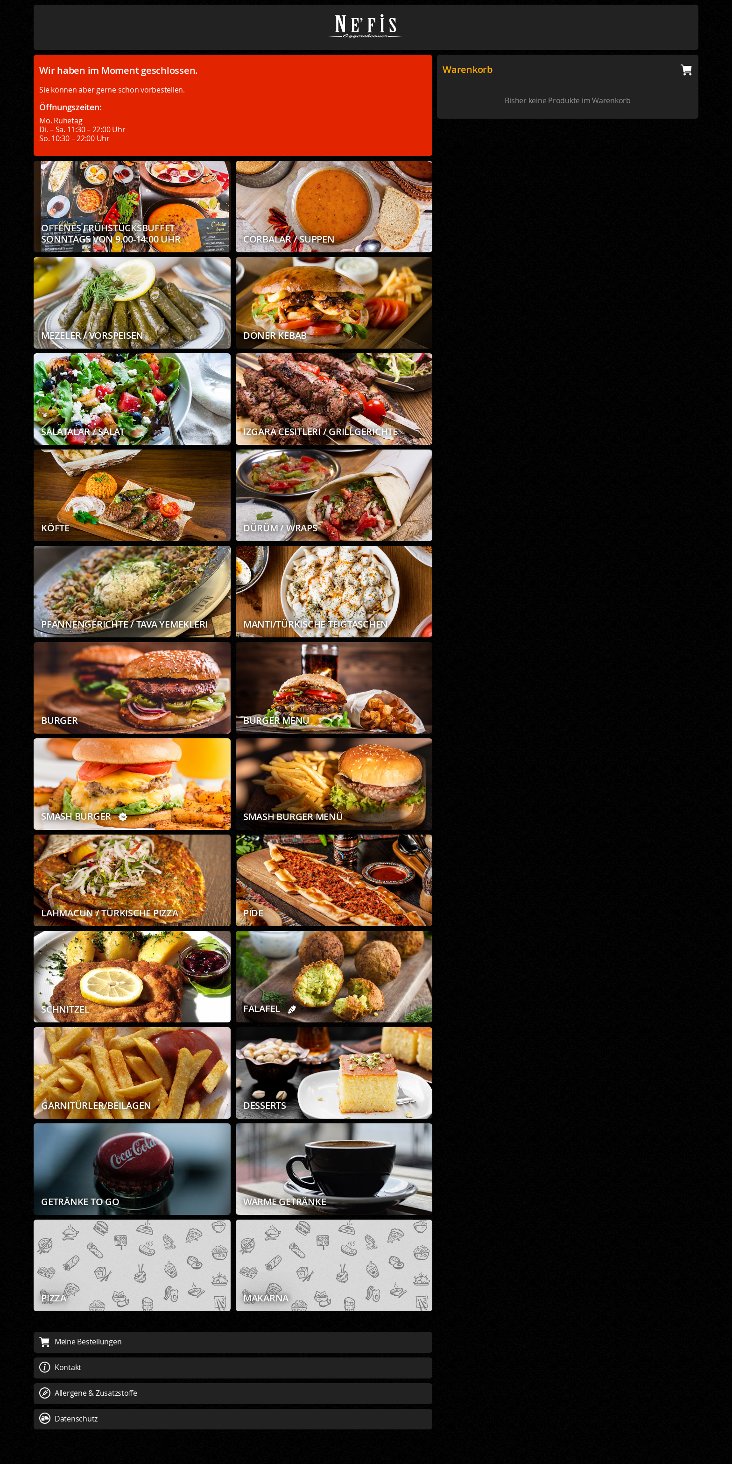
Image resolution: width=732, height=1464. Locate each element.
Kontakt (60, 1367)
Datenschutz (68, 1419)
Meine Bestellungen (80, 1341)
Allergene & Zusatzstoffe (88, 1393)
